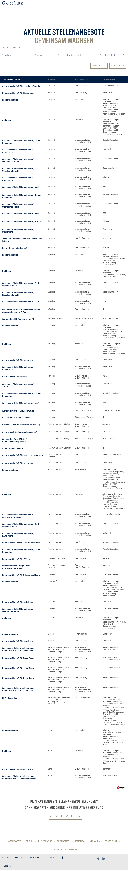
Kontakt (19, 858)
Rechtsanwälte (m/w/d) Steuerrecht (18, 93)
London (72, 850)
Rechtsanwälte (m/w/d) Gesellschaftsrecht (21, 86)
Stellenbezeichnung (11, 79)
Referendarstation (10, 100)
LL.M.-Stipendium (10, 698)
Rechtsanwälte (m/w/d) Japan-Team (18, 658)
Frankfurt (63, 841)
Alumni (6, 858)
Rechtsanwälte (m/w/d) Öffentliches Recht (21, 575)
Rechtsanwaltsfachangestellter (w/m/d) (19, 432)
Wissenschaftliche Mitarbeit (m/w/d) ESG (20, 214)
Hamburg (79, 841)
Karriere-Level (81, 79)
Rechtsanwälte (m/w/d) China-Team (18, 678)
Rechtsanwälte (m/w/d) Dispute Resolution (21, 543)
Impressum (35, 858)
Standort (52, 79)
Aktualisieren (117, 66)
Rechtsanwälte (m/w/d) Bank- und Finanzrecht (22, 455)
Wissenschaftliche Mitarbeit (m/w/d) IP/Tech (21, 221)
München (95, 841)
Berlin (29, 841)
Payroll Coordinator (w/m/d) (14, 248)
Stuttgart (111, 841)
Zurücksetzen (99, 66)
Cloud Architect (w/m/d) (12, 448)
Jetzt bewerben (65, 816)
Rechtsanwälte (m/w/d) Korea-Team (18, 668)
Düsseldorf (45, 841)
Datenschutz (54, 858)
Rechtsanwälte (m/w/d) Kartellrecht (18, 602)
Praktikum (6, 120)
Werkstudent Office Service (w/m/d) (18, 411)
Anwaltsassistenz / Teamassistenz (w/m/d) (21, 424)
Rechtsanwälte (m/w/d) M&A (14, 376)
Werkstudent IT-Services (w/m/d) (16, 418)
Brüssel (58, 850)
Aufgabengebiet (110, 79)
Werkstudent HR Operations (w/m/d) (18, 319)
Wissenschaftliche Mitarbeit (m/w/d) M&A (20, 187)
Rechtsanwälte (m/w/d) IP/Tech (16, 559)
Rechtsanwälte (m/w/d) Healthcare (17, 769)
